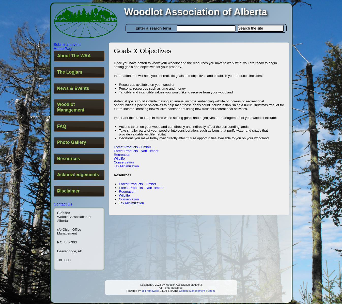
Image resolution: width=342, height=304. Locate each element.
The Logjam (69, 72)
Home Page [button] (63, 49)
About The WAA (74, 55)
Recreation (122, 155)
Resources (68, 158)
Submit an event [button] (67, 45)
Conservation (124, 162)
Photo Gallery (71, 142)
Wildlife (119, 158)
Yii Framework (150, 290)
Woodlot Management (70, 107)
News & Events (73, 88)
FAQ (61, 126)
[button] (261, 28)
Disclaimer (68, 191)
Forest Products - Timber (132, 147)
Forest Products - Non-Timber (136, 151)
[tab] (79, 56)
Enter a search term (153, 28)
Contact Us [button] (63, 204)
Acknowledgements (78, 174)
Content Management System (196, 290)
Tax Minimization (126, 166)
